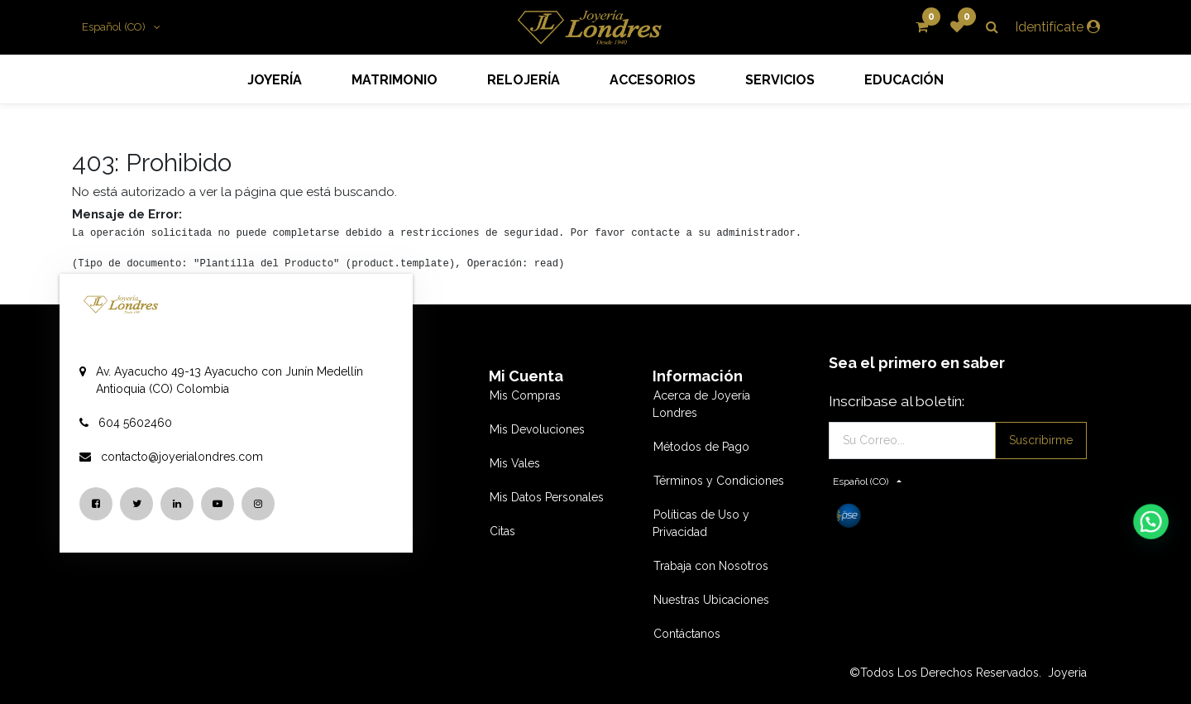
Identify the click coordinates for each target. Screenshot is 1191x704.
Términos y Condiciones (718, 480)
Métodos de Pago (701, 446)
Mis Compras (525, 395)
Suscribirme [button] (1041, 440)
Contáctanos (686, 633)
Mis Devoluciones (537, 429)
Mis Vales (515, 463)
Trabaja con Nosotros (710, 565)
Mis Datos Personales (547, 497)
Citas (502, 531)
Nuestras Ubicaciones (711, 599)
